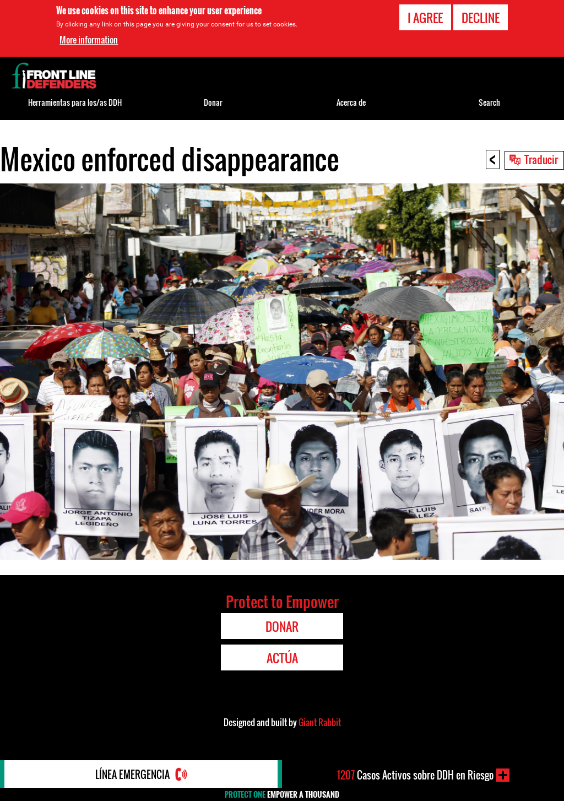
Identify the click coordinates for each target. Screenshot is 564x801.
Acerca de (351, 102)
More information (88, 39)
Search (489, 102)
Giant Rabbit (320, 722)
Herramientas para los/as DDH (75, 102)
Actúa (282, 658)
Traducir (541, 159)
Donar (213, 102)
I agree (425, 17)
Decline (481, 17)
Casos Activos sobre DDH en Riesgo (415, 775)
